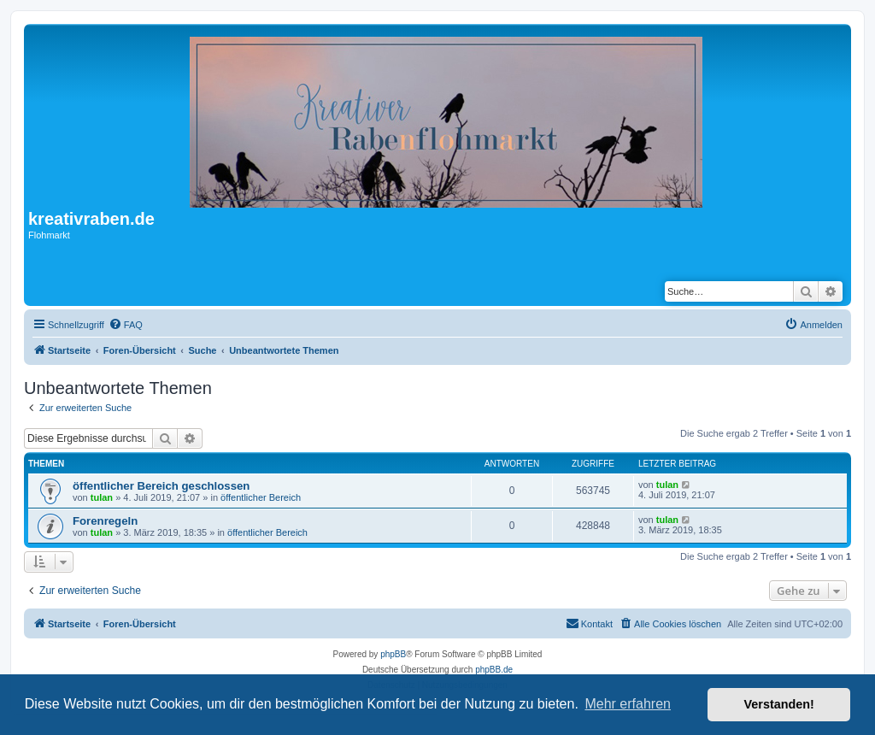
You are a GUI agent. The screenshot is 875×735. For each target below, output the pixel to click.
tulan (102, 497)
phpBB (393, 654)
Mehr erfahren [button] (627, 704)
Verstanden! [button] (779, 704)
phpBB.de (494, 669)
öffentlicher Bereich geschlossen (161, 485)
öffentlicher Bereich (260, 497)
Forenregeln (105, 520)
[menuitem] (126, 325)
